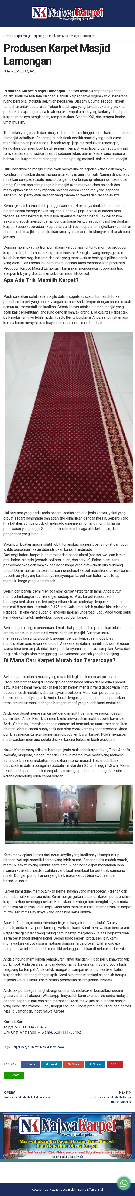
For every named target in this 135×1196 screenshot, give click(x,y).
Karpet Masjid (21, 1047)
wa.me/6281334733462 (61, 1032)
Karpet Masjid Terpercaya (30, 36)
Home (7, 36)
